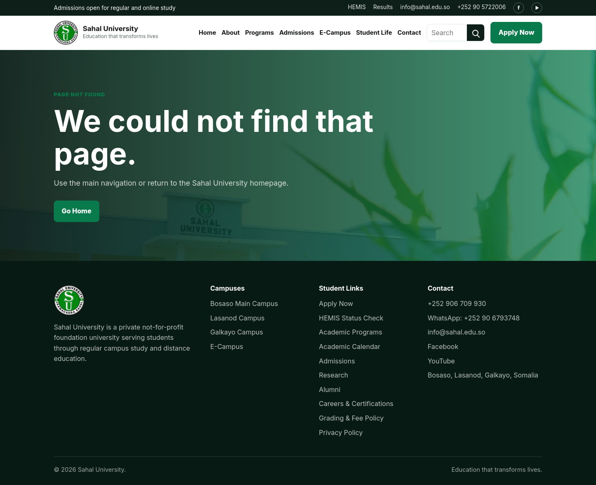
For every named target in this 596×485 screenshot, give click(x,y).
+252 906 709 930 (457, 303)
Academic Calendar (349, 346)
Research (333, 375)
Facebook (443, 346)
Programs (259, 32)
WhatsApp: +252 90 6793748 (474, 318)
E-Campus (335, 32)
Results (383, 7)
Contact (409, 32)
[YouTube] (536, 7)
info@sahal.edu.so (425, 7)
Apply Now (516, 32)
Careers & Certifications (356, 403)
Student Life (374, 32)
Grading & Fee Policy (351, 418)
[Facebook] (518, 7)
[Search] (475, 32)
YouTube (441, 361)
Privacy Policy (341, 432)
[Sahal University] (106, 33)
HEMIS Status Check (351, 318)
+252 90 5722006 (481, 7)
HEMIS (356, 7)
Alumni (330, 389)
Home (207, 32)
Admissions (296, 32)
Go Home (76, 211)
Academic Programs (350, 332)
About (230, 32)
